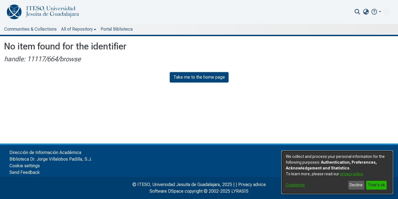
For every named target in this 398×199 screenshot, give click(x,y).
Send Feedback (24, 172)
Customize (295, 185)
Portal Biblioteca (117, 29)
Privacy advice (252, 184)
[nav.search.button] (357, 12)
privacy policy (351, 174)
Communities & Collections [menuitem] (30, 29)
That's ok (376, 185)
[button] (376, 11)
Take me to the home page (199, 77)
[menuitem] (365, 12)
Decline (356, 185)
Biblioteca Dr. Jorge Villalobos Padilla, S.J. (50, 159)
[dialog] (337, 172)
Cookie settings (24, 165)
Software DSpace (167, 191)
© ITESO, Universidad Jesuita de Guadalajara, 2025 (182, 184)
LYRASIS (239, 191)
